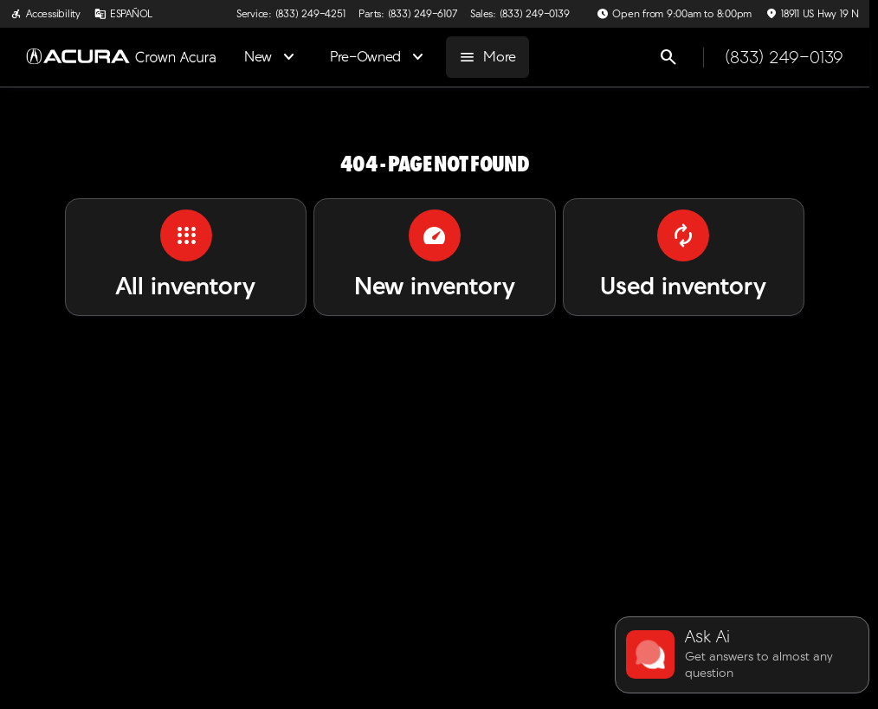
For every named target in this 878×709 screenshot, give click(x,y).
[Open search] (668, 57)
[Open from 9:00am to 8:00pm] (674, 13)
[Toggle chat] (742, 654)
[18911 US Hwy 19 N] (812, 13)
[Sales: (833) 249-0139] (519, 13)
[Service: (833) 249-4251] (290, 13)
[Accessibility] (45, 13)
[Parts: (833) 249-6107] (407, 13)
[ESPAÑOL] (123, 13)
